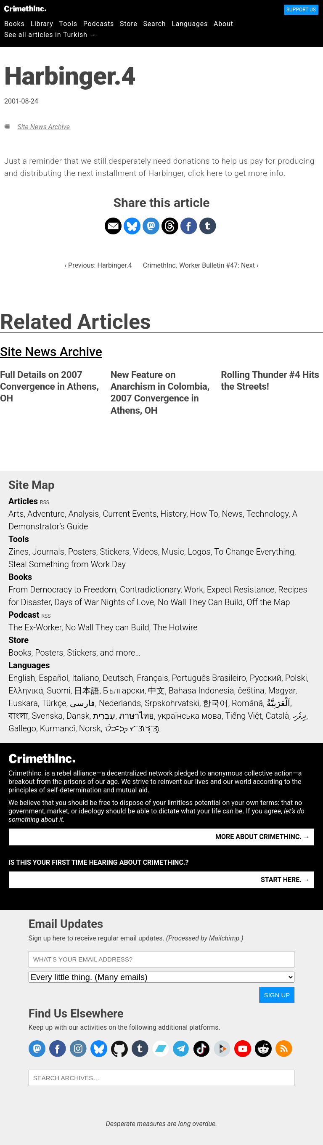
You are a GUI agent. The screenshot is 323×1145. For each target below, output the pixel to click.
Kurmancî (57, 728)
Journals (48, 552)
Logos (199, 552)
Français (152, 678)
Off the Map (268, 602)
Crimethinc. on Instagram (78, 1048)
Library (42, 24)
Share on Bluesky (132, 226)
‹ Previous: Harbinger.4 (98, 265)
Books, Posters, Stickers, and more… (74, 653)
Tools (68, 24)
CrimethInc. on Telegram (180, 1048)
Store (128, 24)
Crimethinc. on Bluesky (98, 1048)
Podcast (23, 615)
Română (247, 703)
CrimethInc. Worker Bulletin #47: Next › (201, 265)
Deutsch (118, 678)
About (223, 24)
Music (173, 552)
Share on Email (113, 226)
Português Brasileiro (209, 678)
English (21, 678)
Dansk (78, 716)
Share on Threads (170, 226)
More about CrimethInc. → (262, 837)
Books (14, 24)
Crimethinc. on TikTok (201, 1048)
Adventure (46, 514)
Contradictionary (150, 589)
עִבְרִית (104, 716)
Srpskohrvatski (172, 703)
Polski (296, 678)
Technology (267, 514)
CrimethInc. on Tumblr (140, 1048)
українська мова (190, 716)
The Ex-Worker (34, 627)
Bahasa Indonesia (201, 690)
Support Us (301, 10)
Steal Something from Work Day (67, 564)
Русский (265, 678)
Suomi (58, 690)
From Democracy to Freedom (62, 589)
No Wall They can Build (107, 627)
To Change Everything (254, 552)
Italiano (85, 678)
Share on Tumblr (207, 226)
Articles (23, 501)
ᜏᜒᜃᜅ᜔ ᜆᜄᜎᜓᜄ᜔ (132, 728)
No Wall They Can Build (200, 602)
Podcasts (98, 24)
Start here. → (285, 880)
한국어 (215, 703)
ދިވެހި (299, 716)
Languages (190, 24)
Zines (18, 552)
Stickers (115, 552)
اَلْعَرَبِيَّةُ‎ (278, 703)
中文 (156, 690)
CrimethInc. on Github (119, 1048)
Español (53, 678)
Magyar (281, 690)
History (173, 514)
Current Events (129, 514)
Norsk (90, 728)
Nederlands (120, 703)
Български (124, 690)
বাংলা (18, 716)
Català (277, 716)
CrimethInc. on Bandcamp (160, 1048)
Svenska (47, 716)
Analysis (83, 514)
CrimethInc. (25, 8)
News (232, 514)
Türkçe (54, 703)
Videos (145, 552)
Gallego (22, 728)
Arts (16, 514)
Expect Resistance (241, 589)
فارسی (82, 703)
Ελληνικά (25, 690)
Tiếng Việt (243, 716)
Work (193, 589)
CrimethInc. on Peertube (222, 1048)
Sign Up (277, 995)
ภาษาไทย (136, 716)
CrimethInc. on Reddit (263, 1048)
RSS (44, 502)
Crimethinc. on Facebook (57, 1048)
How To (204, 514)
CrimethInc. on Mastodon (37, 1048)
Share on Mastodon (151, 226)
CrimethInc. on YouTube (242, 1048)
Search (154, 24)
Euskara (23, 703)
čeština (251, 690)
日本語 (86, 690)
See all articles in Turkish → (50, 35)
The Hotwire (175, 627)
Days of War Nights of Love (104, 602)
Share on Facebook (188, 226)
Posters (82, 552)
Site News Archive (43, 127)
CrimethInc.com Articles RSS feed (283, 1048)
